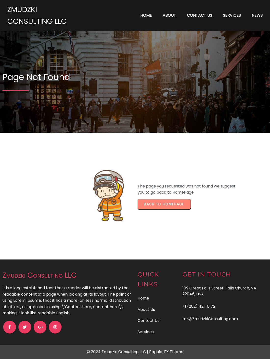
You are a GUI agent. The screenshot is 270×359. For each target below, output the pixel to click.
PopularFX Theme (166, 352)
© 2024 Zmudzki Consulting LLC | (118, 352)
